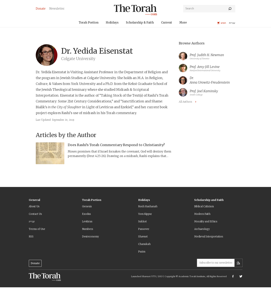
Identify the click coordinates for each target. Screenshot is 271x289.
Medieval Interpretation (208, 236)
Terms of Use (37, 229)
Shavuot (143, 236)
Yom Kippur (145, 214)
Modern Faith (202, 214)
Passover (143, 229)
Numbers (87, 229)
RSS (31, 236)
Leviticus (87, 221)
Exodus (86, 214)
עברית (32, 221)
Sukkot (142, 221)
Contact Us (35, 214)
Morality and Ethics (205, 221)
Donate (35, 263)
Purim (141, 251)
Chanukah (144, 244)
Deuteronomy (90, 236)
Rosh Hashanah (147, 206)
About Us (34, 206)
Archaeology (202, 229)
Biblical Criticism (204, 206)
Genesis (87, 206)
